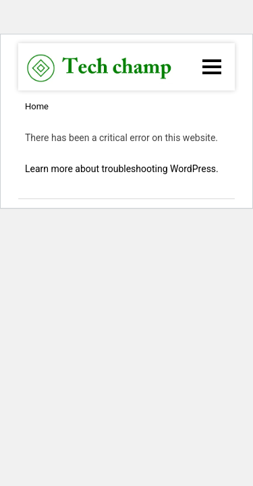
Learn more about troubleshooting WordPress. (122, 168)
